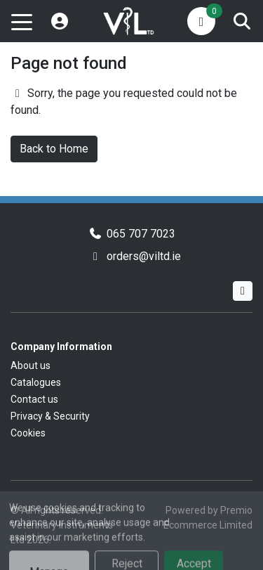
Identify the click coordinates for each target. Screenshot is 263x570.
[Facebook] (242, 291)
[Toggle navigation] (22, 21)
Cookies (28, 433)
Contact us (34, 399)
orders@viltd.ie (144, 256)
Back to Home (54, 148)
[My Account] (59, 21)
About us (30, 365)
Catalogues (36, 382)
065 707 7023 (141, 233)
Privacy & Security (50, 416)
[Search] (241, 21)
